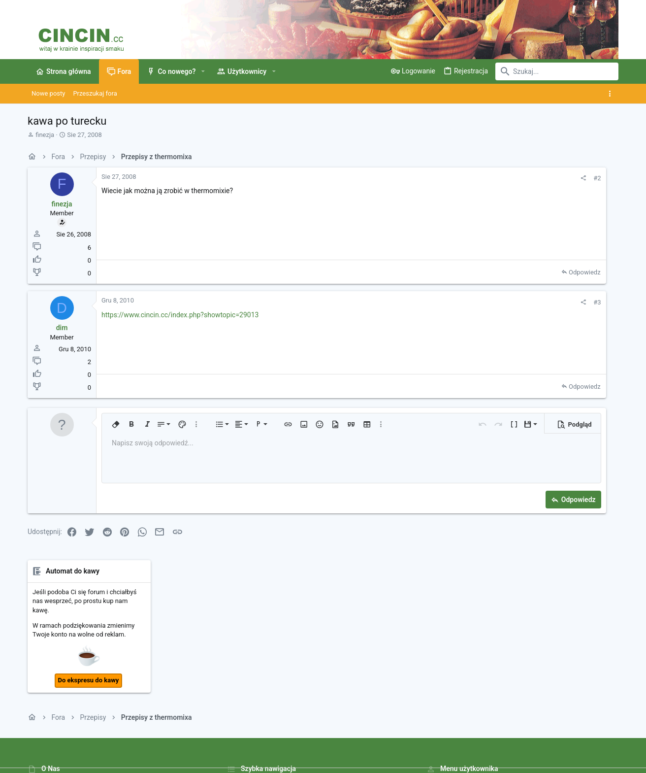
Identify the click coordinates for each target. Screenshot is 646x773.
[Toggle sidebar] (611, 93)
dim (62, 328)
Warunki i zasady (391, 736)
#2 (477, 178)
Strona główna (248, 638)
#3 (477, 302)
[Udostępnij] (463, 178)
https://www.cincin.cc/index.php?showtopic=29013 (179, 315)
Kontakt (238, 675)
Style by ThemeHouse (235, 761)
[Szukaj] (556, 71)
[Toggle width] (34, 736)
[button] (202, 71)
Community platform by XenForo (114, 761)
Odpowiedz (464, 272)
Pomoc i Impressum (514, 736)
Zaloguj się (442, 638)
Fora (233, 657)
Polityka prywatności (450, 736)
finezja (44, 134)
